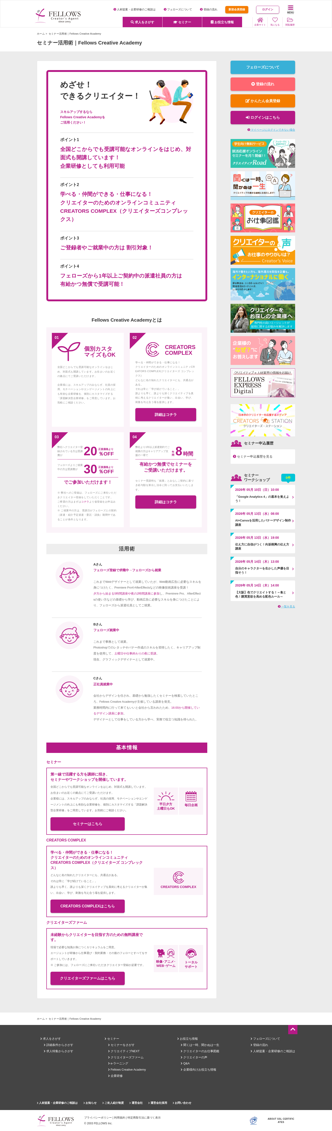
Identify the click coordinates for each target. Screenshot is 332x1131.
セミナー (182, 22)
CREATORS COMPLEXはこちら (87, 906)
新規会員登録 (236, 9)
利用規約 (119, 1117)
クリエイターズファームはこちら (87, 978)
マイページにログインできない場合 (271, 129)
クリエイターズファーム (126, 1057)
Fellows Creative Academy (127, 1069)
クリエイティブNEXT (123, 1051)
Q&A (185, 1063)
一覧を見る (286, 606)
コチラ (85, 501)
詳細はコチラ (166, 415)
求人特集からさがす (58, 1051)
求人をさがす (142, 22)
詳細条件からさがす (58, 1045)
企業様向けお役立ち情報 (198, 1069)
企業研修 (115, 1076)
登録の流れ (208, 9)
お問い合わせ (182, 1102)
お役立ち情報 (222, 22)
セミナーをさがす (121, 1045)
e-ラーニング (118, 1063)
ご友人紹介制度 (113, 1102)
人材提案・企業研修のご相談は (134, 9)
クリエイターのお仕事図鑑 (200, 1051)
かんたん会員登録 (263, 101)
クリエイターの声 (194, 1057)
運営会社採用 (157, 1102)
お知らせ (90, 1102)
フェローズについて (178, 9)
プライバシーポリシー (98, 1117)
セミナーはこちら (87, 824)
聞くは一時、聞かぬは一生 (200, 1045)
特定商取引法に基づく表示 (144, 1117)
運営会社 (135, 1102)
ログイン (267, 9)
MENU (290, 9)
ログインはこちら (263, 117)
